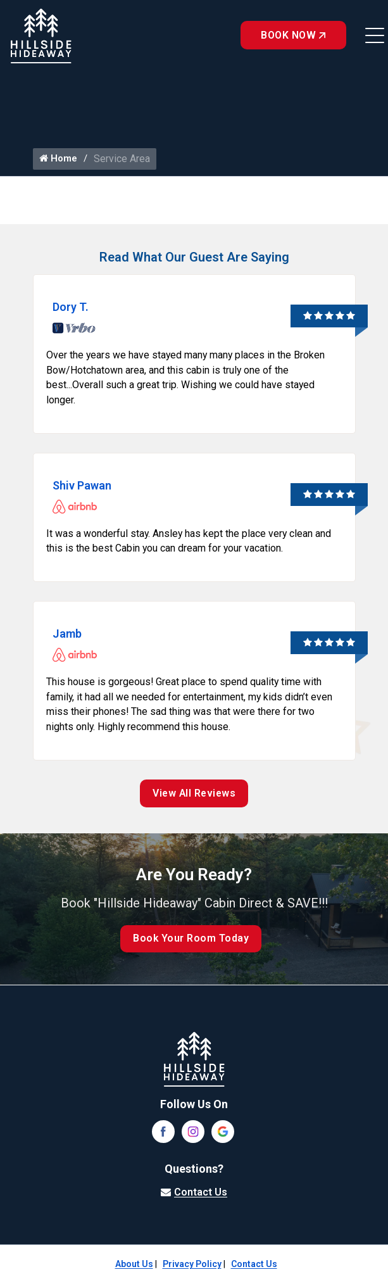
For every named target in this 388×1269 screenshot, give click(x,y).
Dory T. (71, 306)
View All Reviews (194, 795)
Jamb (67, 634)
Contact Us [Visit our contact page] (200, 1193)
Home (58, 158)
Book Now (292, 35)
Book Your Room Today (191, 940)
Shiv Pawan (82, 486)
